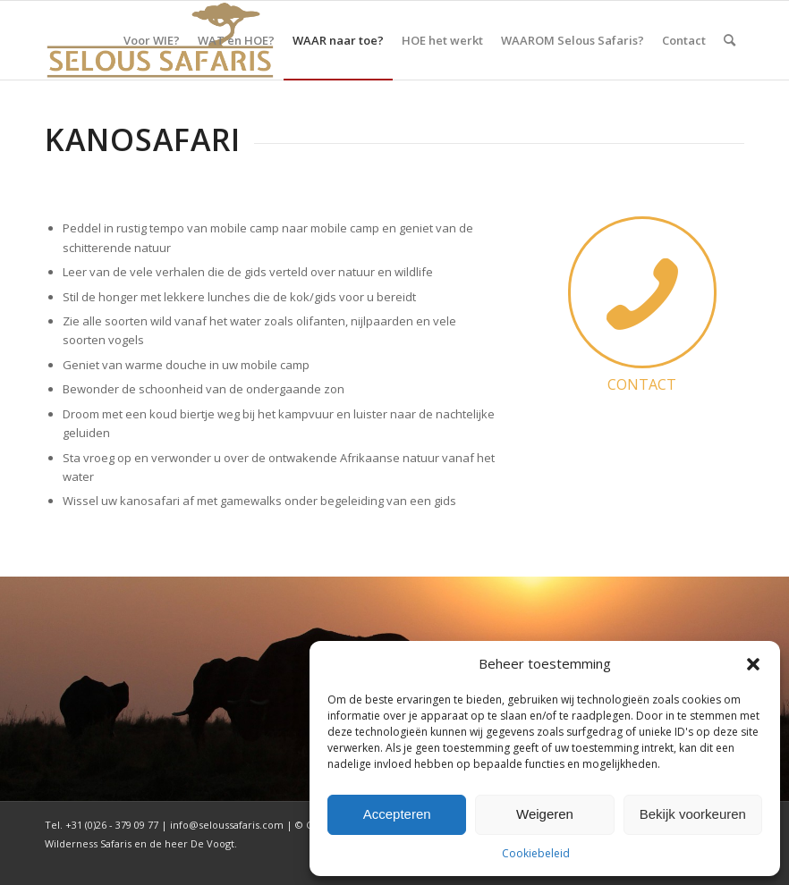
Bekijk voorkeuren (693, 814)
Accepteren (397, 814)
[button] (753, 664)
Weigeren (544, 814)
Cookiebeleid (536, 853)
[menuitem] (152, 40)
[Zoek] (729, 40)
